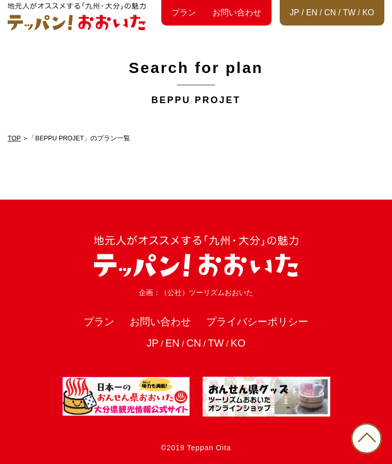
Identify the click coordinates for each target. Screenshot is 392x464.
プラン (184, 12)
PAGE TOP (366, 438)
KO (368, 12)
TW (349, 12)
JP (295, 12)
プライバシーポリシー (257, 321)
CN (330, 12)
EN (311, 12)
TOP (14, 138)
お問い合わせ (236, 12)
